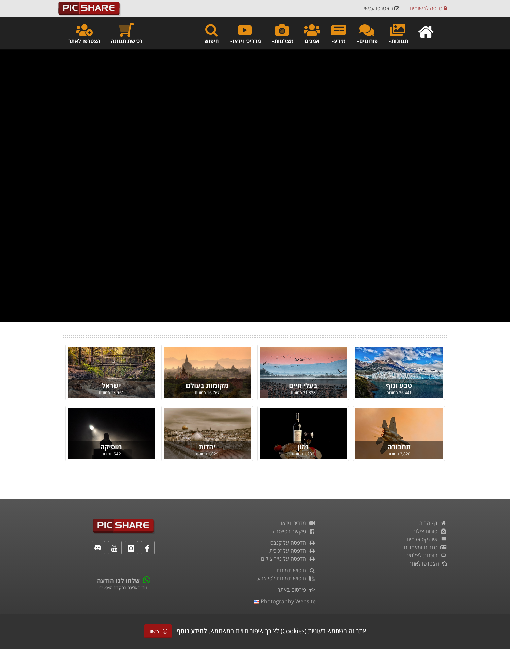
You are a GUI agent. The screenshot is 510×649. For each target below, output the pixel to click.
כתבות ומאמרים (425, 547)
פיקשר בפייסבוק (293, 531)
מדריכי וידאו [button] (245, 33)
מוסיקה (111, 446)
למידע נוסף (192, 631)
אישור (158, 631)
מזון (303, 446)
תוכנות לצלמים (426, 555)
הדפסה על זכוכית (292, 550)
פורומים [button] (367, 33)
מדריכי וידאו (298, 523)
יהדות (207, 446)
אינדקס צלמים (427, 539)
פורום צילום (429, 531)
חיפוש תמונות (296, 570)
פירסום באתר (297, 589)
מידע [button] (338, 33)
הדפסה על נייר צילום (288, 558)
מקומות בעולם (207, 385)
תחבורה (399, 446)
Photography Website (285, 601)
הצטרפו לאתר (84, 33)
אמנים (312, 33)
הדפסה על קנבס (293, 542)
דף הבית (433, 523)
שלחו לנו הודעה (118, 581)
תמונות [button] (398, 33)
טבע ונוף (399, 385)
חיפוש (211, 33)
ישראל (111, 385)
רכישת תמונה (126, 33)
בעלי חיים (303, 385)
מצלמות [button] (282, 33)
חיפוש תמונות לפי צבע (286, 578)
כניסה (428, 8)
